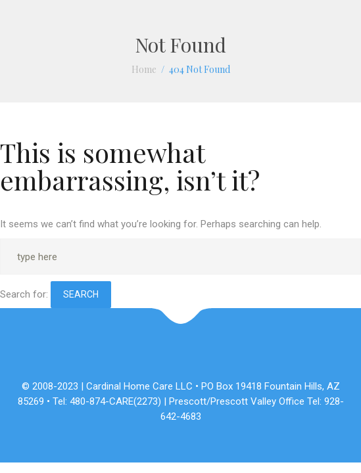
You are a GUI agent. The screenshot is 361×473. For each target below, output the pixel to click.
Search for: (24, 294)
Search (81, 294)
